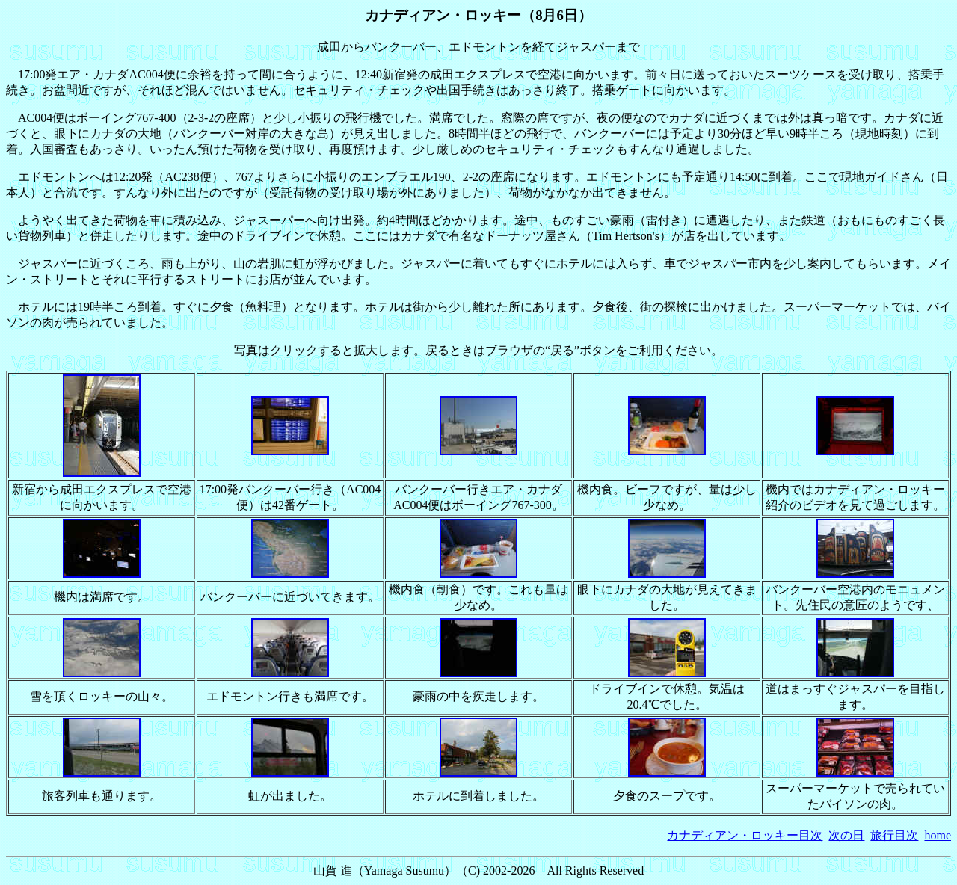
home (937, 835)
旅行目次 (894, 835)
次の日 (846, 835)
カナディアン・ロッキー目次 (744, 835)
